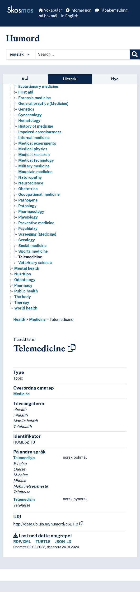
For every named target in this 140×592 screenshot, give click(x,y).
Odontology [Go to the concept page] (24, 280)
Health (19, 319)
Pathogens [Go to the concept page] (27, 200)
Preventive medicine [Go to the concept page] (36, 223)
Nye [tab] (114, 79)
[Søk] (135, 54)
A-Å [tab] (25, 79)
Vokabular (50, 10)
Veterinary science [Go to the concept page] (35, 262)
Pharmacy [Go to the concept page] (23, 285)
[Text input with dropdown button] (82, 54)
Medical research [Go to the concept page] (34, 154)
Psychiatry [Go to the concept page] (27, 228)
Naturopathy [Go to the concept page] (30, 177)
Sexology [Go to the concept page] (26, 240)
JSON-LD (63, 541)
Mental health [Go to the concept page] (26, 268)
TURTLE (43, 541)
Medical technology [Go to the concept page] (36, 160)
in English (69, 16)
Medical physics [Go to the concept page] (32, 149)
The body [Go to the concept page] (22, 297)
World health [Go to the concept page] (25, 308)
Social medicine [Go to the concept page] (32, 245)
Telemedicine (61, 319)
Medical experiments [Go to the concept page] (37, 143)
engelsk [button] (19, 54)
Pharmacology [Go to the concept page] (31, 211)
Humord (23, 38)
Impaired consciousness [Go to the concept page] (39, 132)
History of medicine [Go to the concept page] (35, 126)
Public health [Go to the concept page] (26, 291)
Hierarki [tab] (70, 79)
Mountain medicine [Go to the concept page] (35, 172)
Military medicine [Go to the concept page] (34, 166)
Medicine (37, 319)
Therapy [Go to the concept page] (21, 302)
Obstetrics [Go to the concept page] (27, 189)
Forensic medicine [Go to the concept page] (34, 98)
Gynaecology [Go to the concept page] (30, 115)
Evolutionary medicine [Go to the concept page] (38, 86)
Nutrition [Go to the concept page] (22, 274)
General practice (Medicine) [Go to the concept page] (43, 103)
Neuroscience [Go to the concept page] (30, 183)
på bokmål (48, 16)
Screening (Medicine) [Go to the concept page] (37, 234)
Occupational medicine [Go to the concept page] (39, 194)
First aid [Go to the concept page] (25, 92)
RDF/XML (22, 541)
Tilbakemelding (111, 10)
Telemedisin (24, 458)
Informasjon (78, 10)
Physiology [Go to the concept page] (28, 217)
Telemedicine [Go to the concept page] (30, 257)
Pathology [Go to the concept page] (27, 206)
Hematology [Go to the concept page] (29, 120)
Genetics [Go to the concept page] (26, 109)
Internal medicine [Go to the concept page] (34, 137)
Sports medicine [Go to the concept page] (33, 251)
